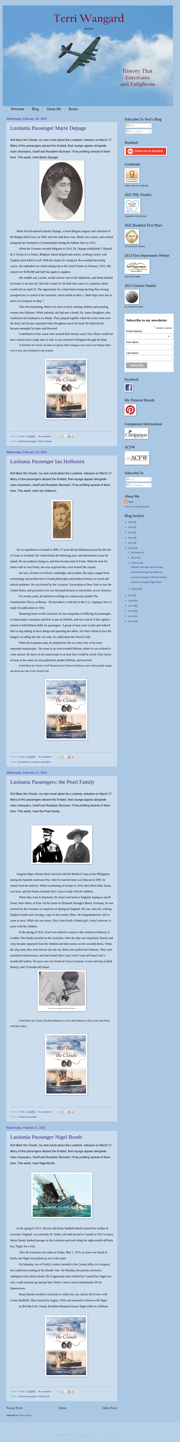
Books (73, 109)
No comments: (45, 436)
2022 (130, 537)
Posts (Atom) (25, 1415)
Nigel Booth (44, 1396)
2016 (130, 611)
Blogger (120, 1435)
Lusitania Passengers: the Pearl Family (52, 782)
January (135, 589)
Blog (35, 109)
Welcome (17, 109)
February (135, 563)
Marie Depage (44, 441)
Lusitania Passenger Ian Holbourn (47, 461)
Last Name (132, 353)
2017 (130, 605)
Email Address (148, 331)
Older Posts (109, 1408)
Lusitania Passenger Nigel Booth (46, 1137)
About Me (53, 109)
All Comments (135, 131)
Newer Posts (14, 1408)
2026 (130, 522)
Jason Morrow (97, 1435)
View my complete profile (137, 506)
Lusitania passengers (27, 441)
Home (62, 1408)
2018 (130, 600)
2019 (130, 595)
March (134, 557)
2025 (130, 527)
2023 (130, 532)
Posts (130, 125)
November (136, 552)
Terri (130, 502)
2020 (130, 548)
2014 (130, 621)
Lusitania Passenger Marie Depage (48, 128)
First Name (132, 342)
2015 (130, 616)
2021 (130, 543)
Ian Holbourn (24, 762)
